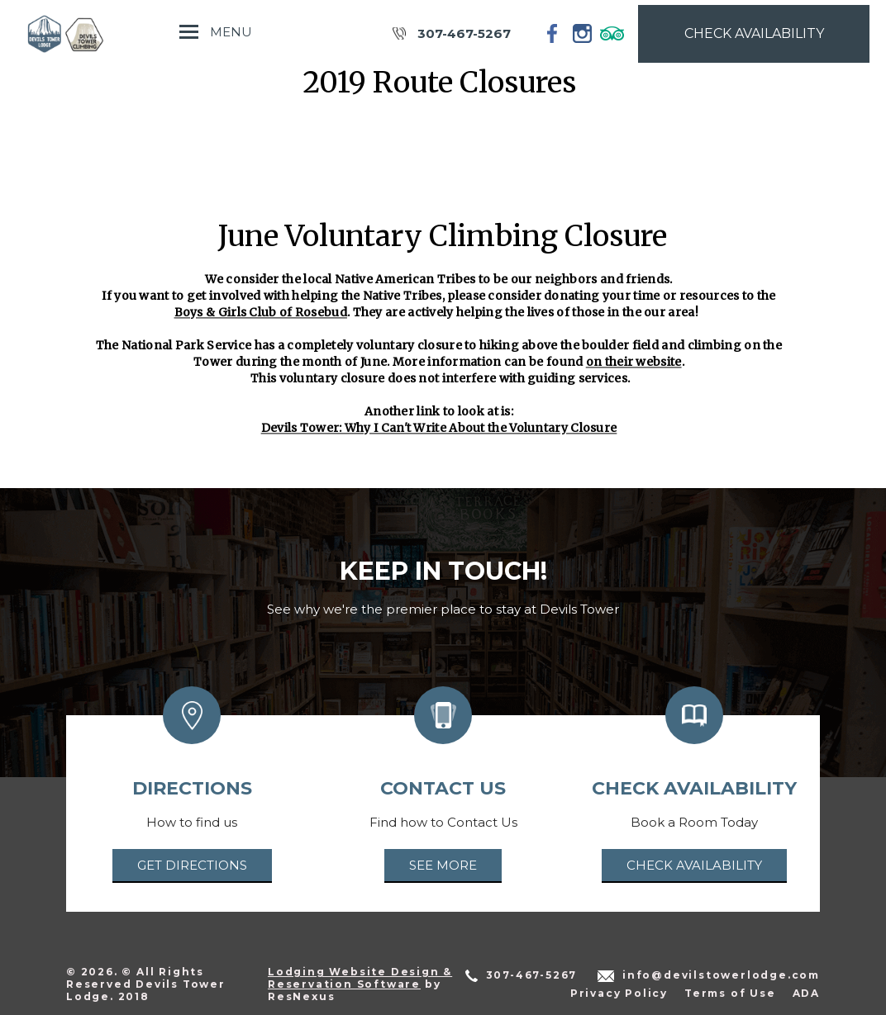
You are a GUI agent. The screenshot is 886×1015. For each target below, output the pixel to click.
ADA (806, 993)
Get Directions (192, 865)
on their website (634, 361)
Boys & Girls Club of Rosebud (260, 312)
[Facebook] (553, 33)
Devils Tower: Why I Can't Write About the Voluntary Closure (439, 427)
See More (443, 865)
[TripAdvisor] (612, 33)
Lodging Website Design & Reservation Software (360, 977)
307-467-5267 (464, 33)
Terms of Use (730, 993)
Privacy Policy (619, 993)
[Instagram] (582, 33)
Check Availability (694, 865)
